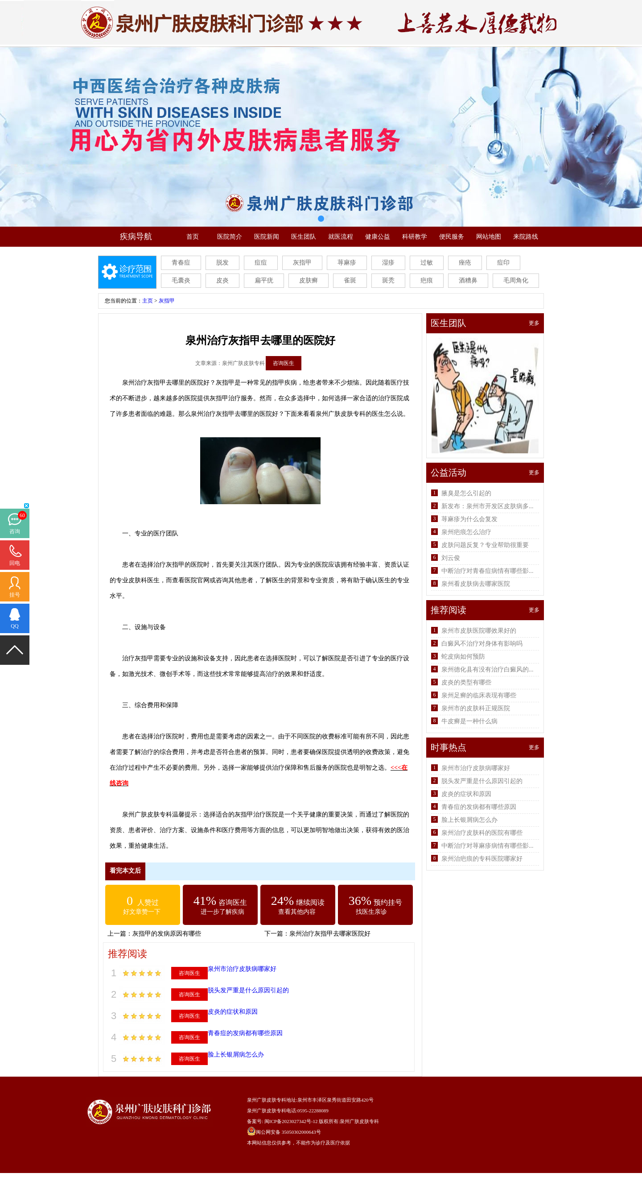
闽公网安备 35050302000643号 (288, 1132)
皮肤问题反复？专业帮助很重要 (485, 545)
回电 (14, 563)
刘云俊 (450, 558)
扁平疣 (264, 280)
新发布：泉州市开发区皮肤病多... (487, 506)
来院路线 (525, 236)
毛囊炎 (181, 280)
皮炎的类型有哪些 (466, 682)
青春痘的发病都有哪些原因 (245, 1033)
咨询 (14, 531)
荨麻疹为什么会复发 (469, 519)
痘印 (503, 262)
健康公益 (377, 236)
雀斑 (350, 280)
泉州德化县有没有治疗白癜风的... (487, 669)
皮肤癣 (308, 280)
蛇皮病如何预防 (463, 656)
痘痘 (261, 262)
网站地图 (488, 236)
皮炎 (222, 280)
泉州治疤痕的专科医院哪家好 (482, 858)
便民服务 (451, 236)
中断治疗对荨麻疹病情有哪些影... (487, 845)
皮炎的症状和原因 (233, 1011)
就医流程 (340, 236)
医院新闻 (266, 236)
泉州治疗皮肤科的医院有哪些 (482, 832)
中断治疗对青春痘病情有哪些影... (487, 571)
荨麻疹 (346, 262)
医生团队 (303, 236)
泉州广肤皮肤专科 (359, 1121)
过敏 (426, 262)
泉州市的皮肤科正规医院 (475, 708)
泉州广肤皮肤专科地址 (271, 1100)
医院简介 (229, 236)
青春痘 (181, 262)
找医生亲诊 (371, 911)
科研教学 (414, 236)
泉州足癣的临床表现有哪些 (478, 695)
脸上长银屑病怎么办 (236, 1054)
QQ (14, 626)
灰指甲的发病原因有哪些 (166, 933)
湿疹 (388, 262)
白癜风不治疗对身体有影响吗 (482, 643)
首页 (192, 236)
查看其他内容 (297, 911)
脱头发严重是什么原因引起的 (248, 990)
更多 (534, 323)
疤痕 (426, 280)
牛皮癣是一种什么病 (469, 721)
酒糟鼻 (468, 280)
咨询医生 (283, 363)
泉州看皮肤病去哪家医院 (475, 583)
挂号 (14, 595)
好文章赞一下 (141, 911)
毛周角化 (515, 280)
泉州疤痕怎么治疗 (466, 532)
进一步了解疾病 (222, 911)
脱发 (222, 262)
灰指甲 (302, 262)
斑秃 (388, 280)
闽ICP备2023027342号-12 (291, 1121)
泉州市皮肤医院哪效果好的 (478, 630)
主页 (147, 301)
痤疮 (465, 262)
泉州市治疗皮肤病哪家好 (242, 969)
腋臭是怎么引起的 (466, 493)
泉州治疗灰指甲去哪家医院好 (329, 933)
